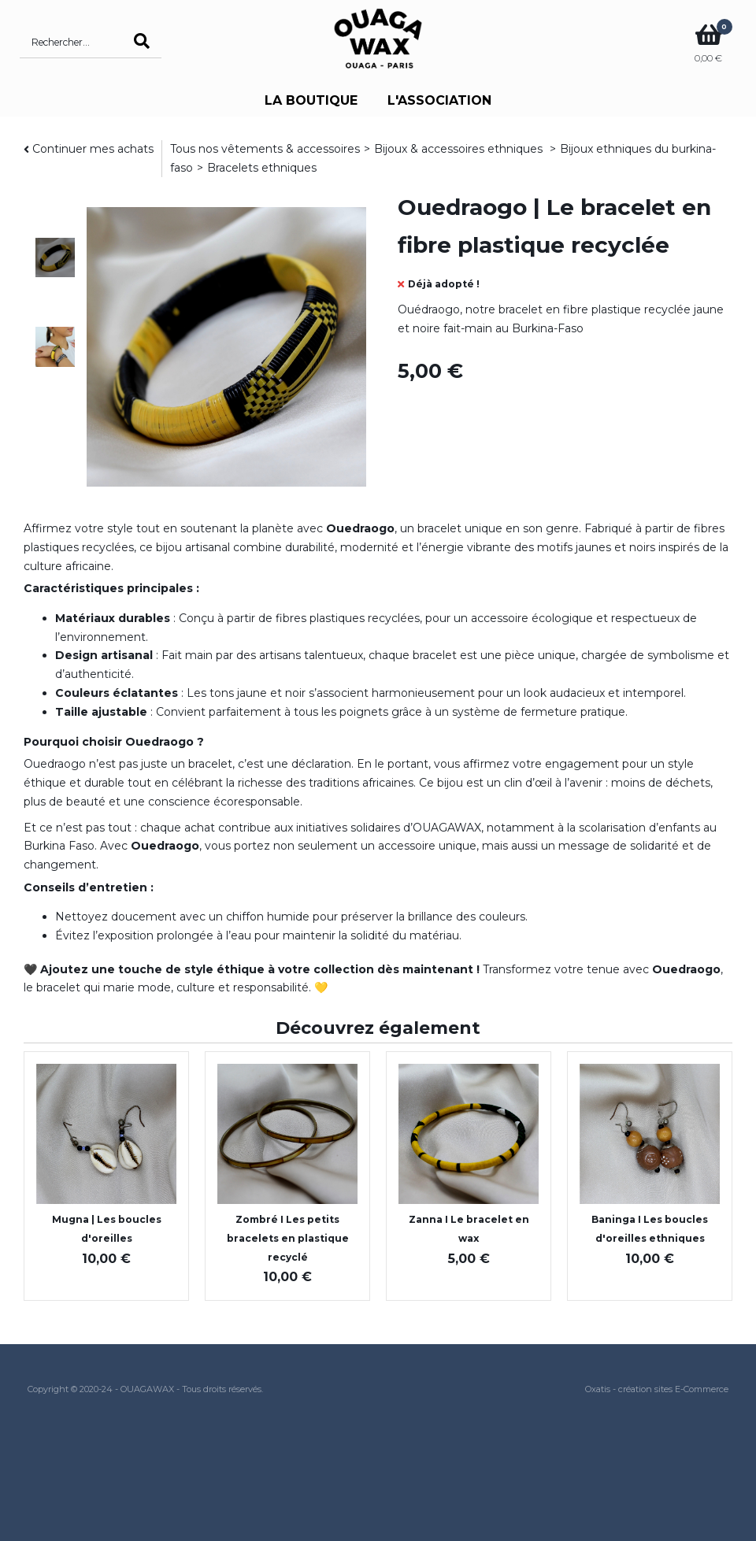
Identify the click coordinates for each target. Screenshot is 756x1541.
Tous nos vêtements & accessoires (265, 149)
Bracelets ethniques (262, 168)
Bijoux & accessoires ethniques (460, 149)
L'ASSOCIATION (439, 100)
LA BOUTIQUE (311, 100)
